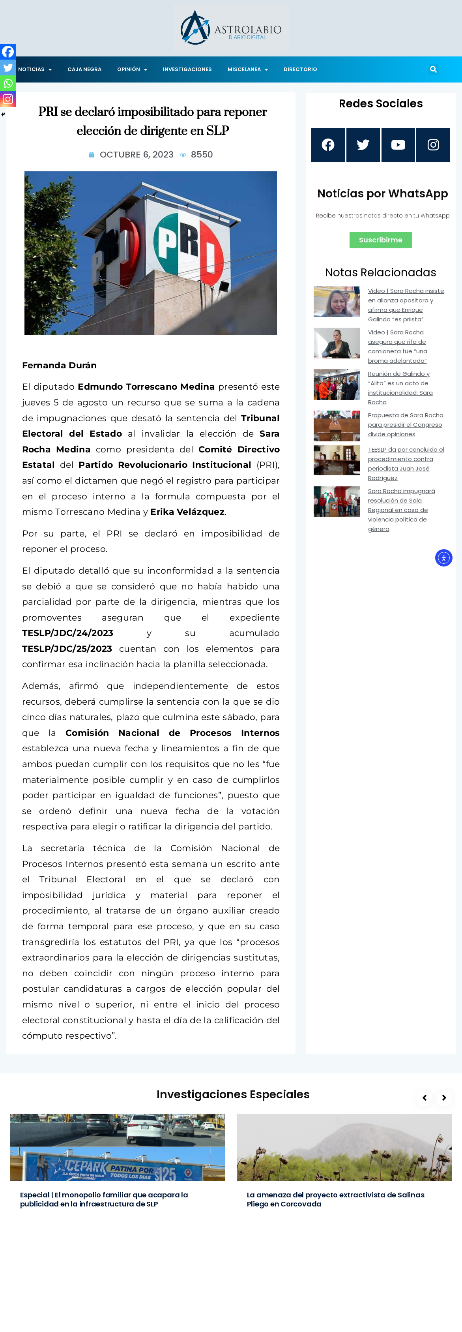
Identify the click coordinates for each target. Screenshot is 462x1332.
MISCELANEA (248, 69)
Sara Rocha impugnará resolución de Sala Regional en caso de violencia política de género (401, 511)
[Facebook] (8, 52)
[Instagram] (8, 99)
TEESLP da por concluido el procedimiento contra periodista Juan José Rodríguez (406, 465)
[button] (433, 69)
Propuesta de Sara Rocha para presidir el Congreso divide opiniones (405, 425)
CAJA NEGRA (84, 69)
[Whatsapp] (8, 83)
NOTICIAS (35, 69)
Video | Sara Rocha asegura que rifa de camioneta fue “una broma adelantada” (397, 347)
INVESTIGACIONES (187, 69)
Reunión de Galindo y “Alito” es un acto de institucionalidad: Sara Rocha (400, 389)
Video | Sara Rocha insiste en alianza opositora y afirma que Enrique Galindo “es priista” (406, 306)
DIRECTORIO (300, 69)
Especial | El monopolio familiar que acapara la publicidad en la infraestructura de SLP (104, 1199)
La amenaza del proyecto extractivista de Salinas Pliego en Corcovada (336, 1199)
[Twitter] (8, 67)
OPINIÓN (132, 69)
